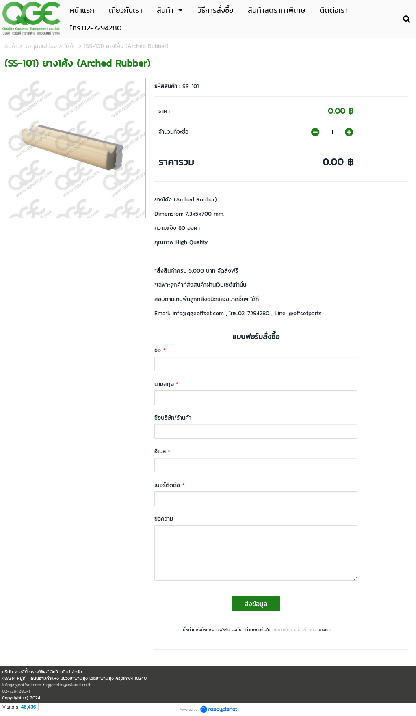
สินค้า (10, 46)
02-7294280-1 (16, 691)
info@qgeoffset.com (21, 684)
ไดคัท (70, 46)
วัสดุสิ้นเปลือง (41, 46)
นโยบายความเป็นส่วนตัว (294, 629)
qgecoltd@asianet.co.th (68, 684)
